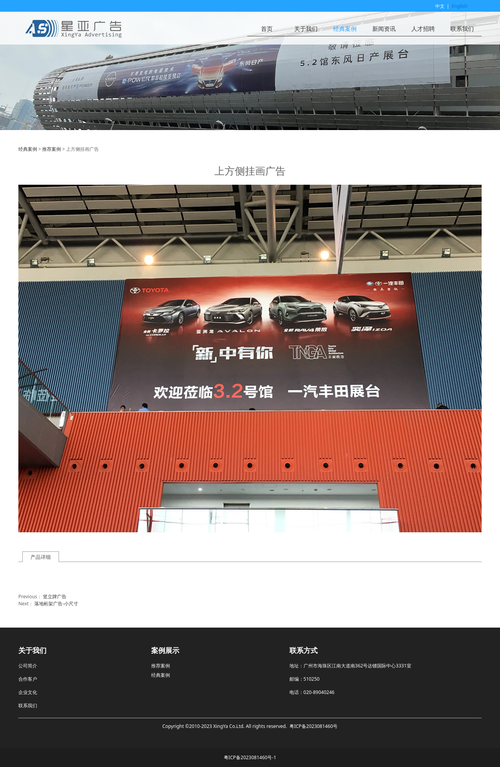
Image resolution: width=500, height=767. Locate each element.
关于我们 (306, 29)
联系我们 (462, 29)
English (460, 6)
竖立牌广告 (54, 596)
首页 (267, 29)
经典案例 (345, 29)
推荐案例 (51, 149)
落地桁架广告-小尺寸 (56, 603)
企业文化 (27, 692)
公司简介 (27, 665)
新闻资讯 (384, 29)
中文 (440, 6)
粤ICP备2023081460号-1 (250, 757)
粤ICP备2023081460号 (313, 726)
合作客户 (27, 679)
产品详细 (40, 556)
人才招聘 (423, 29)
